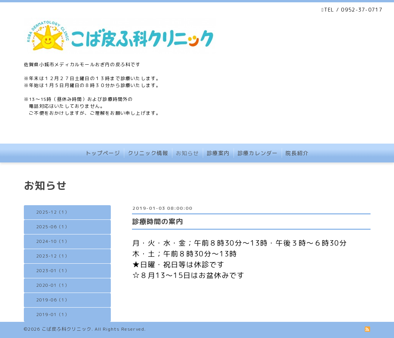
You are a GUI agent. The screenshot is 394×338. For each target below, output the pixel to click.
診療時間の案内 (157, 221)
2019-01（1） (52, 314)
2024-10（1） (52, 241)
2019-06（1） (52, 300)
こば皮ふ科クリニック (67, 329)
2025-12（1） (52, 212)
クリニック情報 (148, 153)
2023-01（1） (52, 271)
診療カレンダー (257, 153)
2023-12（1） (52, 256)
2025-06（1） (52, 227)
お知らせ (187, 153)
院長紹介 (297, 153)
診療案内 (218, 153)
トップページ (102, 153)
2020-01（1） (52, 285)
